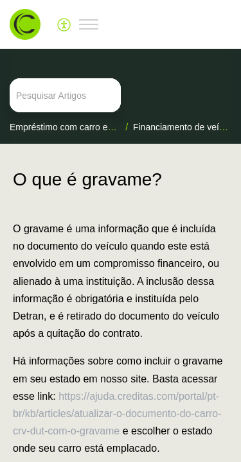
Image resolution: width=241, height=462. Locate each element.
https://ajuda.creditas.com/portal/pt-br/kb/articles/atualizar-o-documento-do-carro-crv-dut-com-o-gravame (117, 413)
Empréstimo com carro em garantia (80, 127)
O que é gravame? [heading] (87, 179)
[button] (64, 24)
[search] (120, 95)
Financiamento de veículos (186, 127)
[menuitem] (64, 24)
